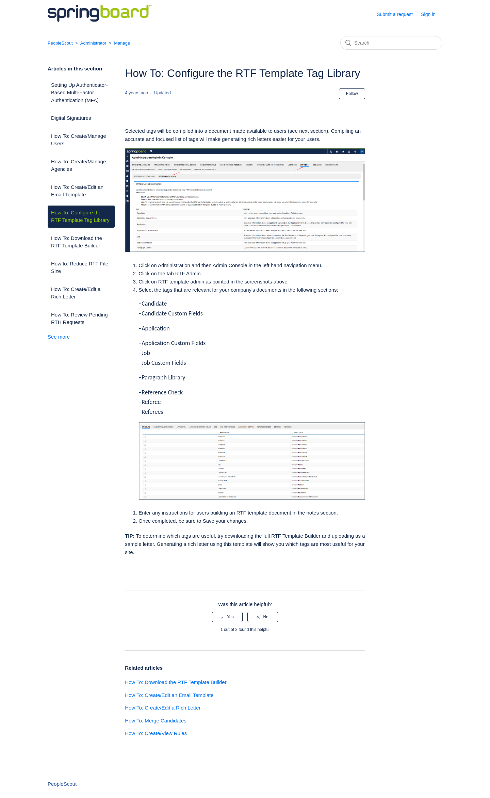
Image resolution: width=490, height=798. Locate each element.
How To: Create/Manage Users (78, 140)
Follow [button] (352, 93)
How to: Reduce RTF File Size (79, 267)
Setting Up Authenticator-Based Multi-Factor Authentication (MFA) (79, 92)
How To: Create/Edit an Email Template (77, 191)
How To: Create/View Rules (156, 733)
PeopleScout (60, 43)
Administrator (94, 43)
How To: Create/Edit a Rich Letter (76, 293)
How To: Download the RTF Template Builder (76, 242)
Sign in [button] (428, 14)
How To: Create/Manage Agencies (78, 165)
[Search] (391, 43)
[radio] (227, 617)
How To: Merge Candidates (155, 720)
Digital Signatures (71, 118)
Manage (122, 43)
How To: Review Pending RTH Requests (79, 318)
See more (59, 337)
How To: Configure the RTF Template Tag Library (80, 216)
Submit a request (395, 14)
